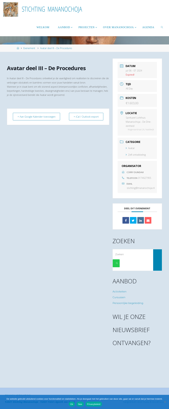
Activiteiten (120, 291)
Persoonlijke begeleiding (128, 303)
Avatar (130, 148)
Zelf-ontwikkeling (136, 154)
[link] (162, 27)
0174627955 (144, 177)
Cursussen (119, 297)
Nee (80, 404)
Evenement (29, 48)
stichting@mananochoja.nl (141, 188)
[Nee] (165, 402)
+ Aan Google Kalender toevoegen (37, 116)
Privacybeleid (94, 404)
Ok (71, 404)
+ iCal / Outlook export (86, 116)
